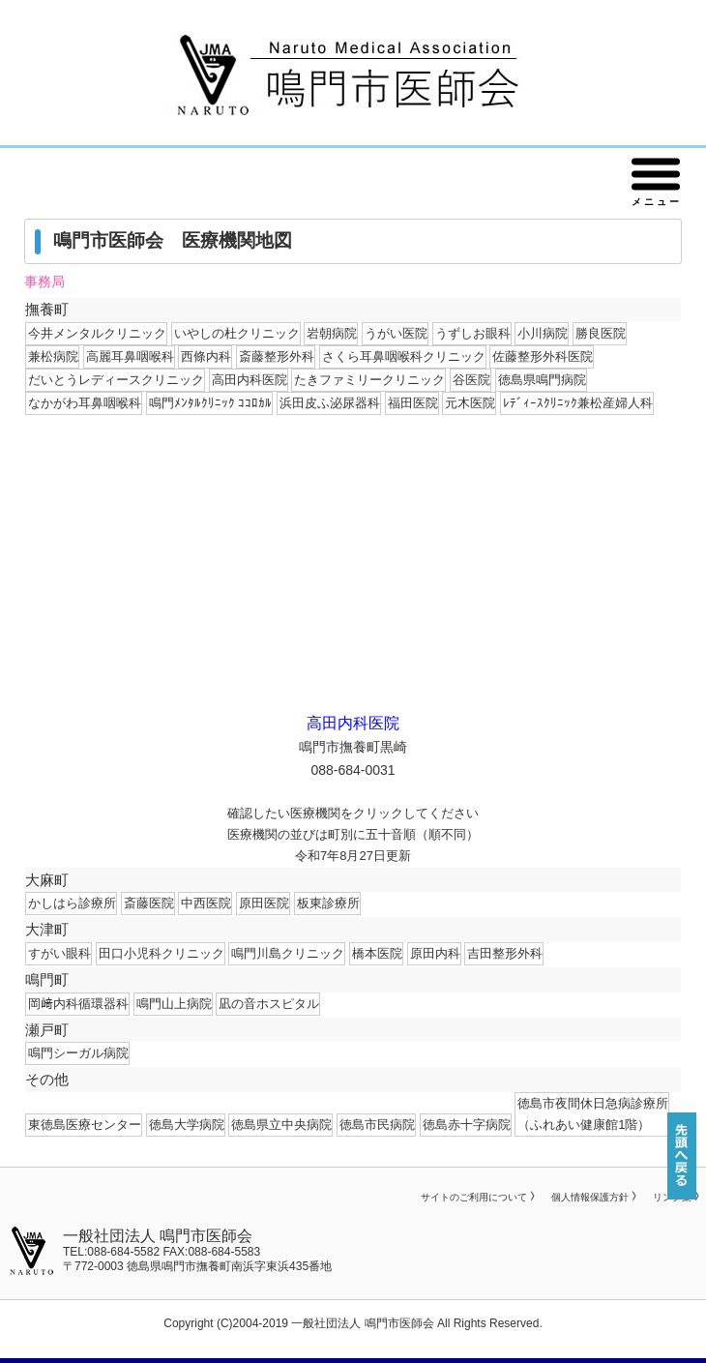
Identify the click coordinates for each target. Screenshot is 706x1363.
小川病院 (542, 333)
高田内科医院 (249, 379)
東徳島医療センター (84, 1124)
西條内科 (206, 356)
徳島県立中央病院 (281, 1124)
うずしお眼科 (473, 333)
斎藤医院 (149, 903)
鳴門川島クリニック (287, 953)
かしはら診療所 (72, 903)
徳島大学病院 (186, 1124)
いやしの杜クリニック (237, 333)
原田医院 (264, 903)
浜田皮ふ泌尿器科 (329, 403)
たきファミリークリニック (369, 379)
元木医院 (470, 403)
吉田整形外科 (505, 953)
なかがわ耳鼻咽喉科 (84, 403)
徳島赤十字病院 (467, 1124)
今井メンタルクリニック (97, 333)
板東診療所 (328, 903)
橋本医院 (377, 953)
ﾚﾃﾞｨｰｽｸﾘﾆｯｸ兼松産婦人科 (578, 403)
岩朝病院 (332, 333)
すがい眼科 (59, 953)
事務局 (44, 282)
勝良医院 (600, 333)
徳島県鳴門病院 (542, 379)
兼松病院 (53, 356)
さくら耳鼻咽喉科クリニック (403, 356)
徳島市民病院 (377, 1124)
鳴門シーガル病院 (78, 1053)
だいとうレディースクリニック (116, 379)
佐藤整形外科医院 (542, 356)
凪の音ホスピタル (269, 1003)
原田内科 (435, 953)
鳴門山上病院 (174, 1003)
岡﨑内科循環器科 (78, 1003)
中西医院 (206, 903)
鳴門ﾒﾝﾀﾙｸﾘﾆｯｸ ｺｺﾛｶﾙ (211, 403)
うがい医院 (396, 333)
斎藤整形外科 (276, 356)
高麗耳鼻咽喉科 (130, 356)
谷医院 (471, 379)
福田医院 (413, 403)
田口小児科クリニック (161, 953)
